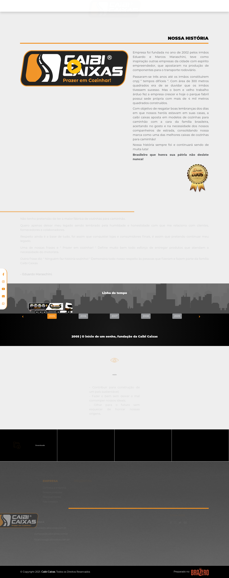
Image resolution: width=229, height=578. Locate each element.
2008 (146, 316)
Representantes (173, 6)
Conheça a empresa (35, 6)
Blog (192, 6)
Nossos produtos (65, 6)
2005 (52, 316)
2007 (114, 316)
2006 (83, 316)
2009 (177, 316)
